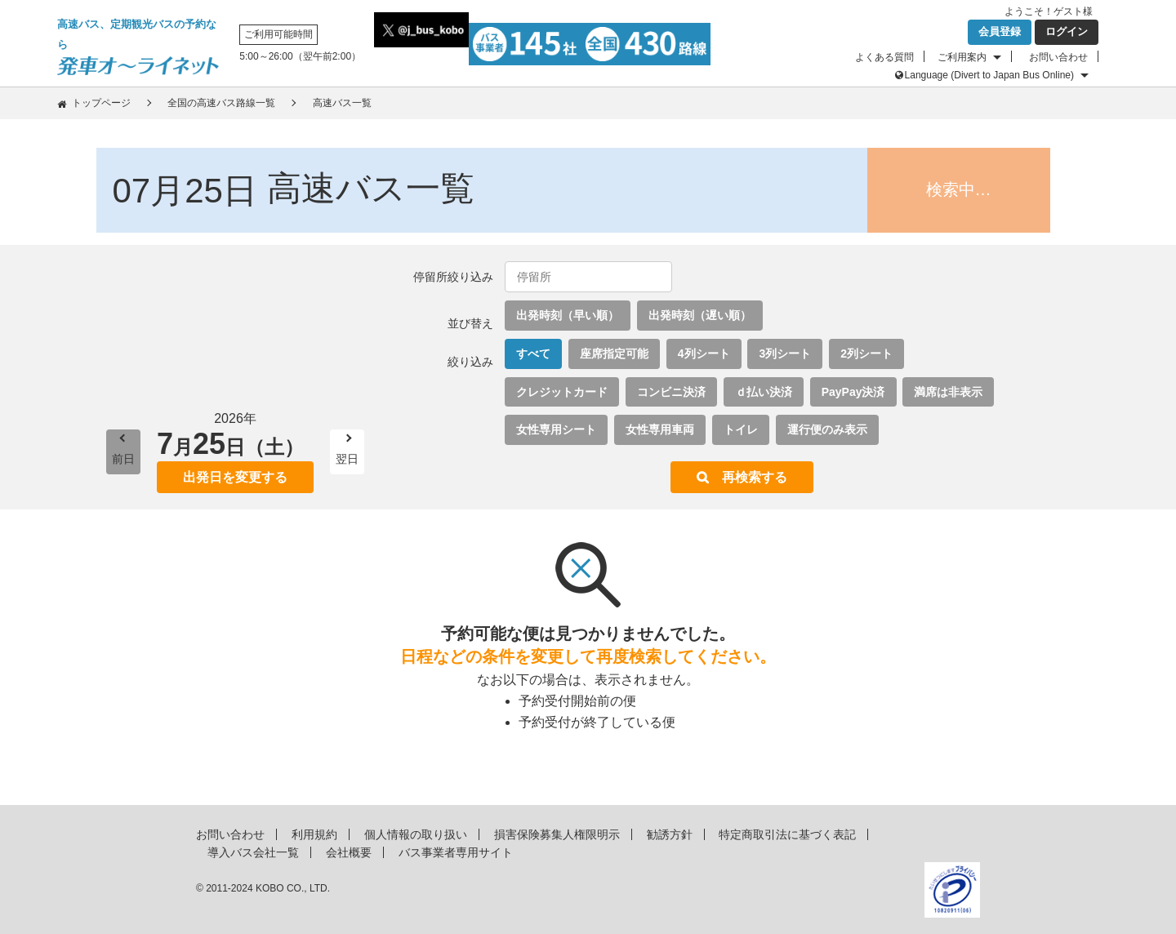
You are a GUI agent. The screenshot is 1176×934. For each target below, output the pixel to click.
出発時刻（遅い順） (699, 315)
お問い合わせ (1058, 57)
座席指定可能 (614, 353)
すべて (533, 353)
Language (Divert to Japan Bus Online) (989, 75)
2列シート (866, 353)
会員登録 (999, 31)
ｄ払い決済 (763, 391)
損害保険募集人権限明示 (557, 834)
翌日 (347, 458)
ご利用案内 (962, 57)
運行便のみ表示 (827, 429)
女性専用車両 (660, 429)
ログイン (1066, 31)
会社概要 (349, 852)
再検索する (754, 477)
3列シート (785, 353)
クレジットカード (562, 391)
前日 (123, 458)
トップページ (101, 103)
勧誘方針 (670, 834)
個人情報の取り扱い (415, 834)
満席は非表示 (948, 391)
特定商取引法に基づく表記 (787, 834)
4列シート (704, 353)
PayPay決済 (853, 391)
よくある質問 (884, 57)
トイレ (741, 429)
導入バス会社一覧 (253, 852)
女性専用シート (556, 429)
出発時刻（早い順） (567, 315)
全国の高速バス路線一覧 (221, 103)
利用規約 (314, 834)
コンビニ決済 (671, 391)
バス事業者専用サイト (456, 852)
